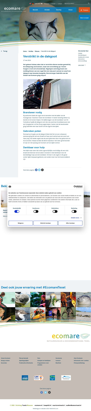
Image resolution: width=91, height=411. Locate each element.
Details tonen (75, 217)
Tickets (85, 10)
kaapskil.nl (47, 405)
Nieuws (37, 51)
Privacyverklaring (79, 363)
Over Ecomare (78, 358)
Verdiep (58, 10)
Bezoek (35, 10)
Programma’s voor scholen (43, 364)
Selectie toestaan (45, 223)
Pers (38, 358)
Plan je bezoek (23, 358)
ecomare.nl (38, 405)
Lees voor (38, 3)
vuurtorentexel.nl (59, 405)
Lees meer (81, 65)
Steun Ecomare (5, 358)
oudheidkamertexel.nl (73, 405)
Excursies (46, 4)
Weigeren (21, 223)
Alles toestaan (70, 223)
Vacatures (59, 358)
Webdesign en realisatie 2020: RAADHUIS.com (45, 408)
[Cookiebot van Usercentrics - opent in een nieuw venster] (75, 186)
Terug (5, 51)
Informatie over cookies (81, 360)
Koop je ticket (5, 360)
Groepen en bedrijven (44, 360)
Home (25, 51)
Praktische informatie (26, 363)
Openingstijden (24, 360)
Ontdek (47, 10)
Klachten (58, 363)
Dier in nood (84, 18)
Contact (60, 4)
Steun (70, 10)
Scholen (53, 4)
